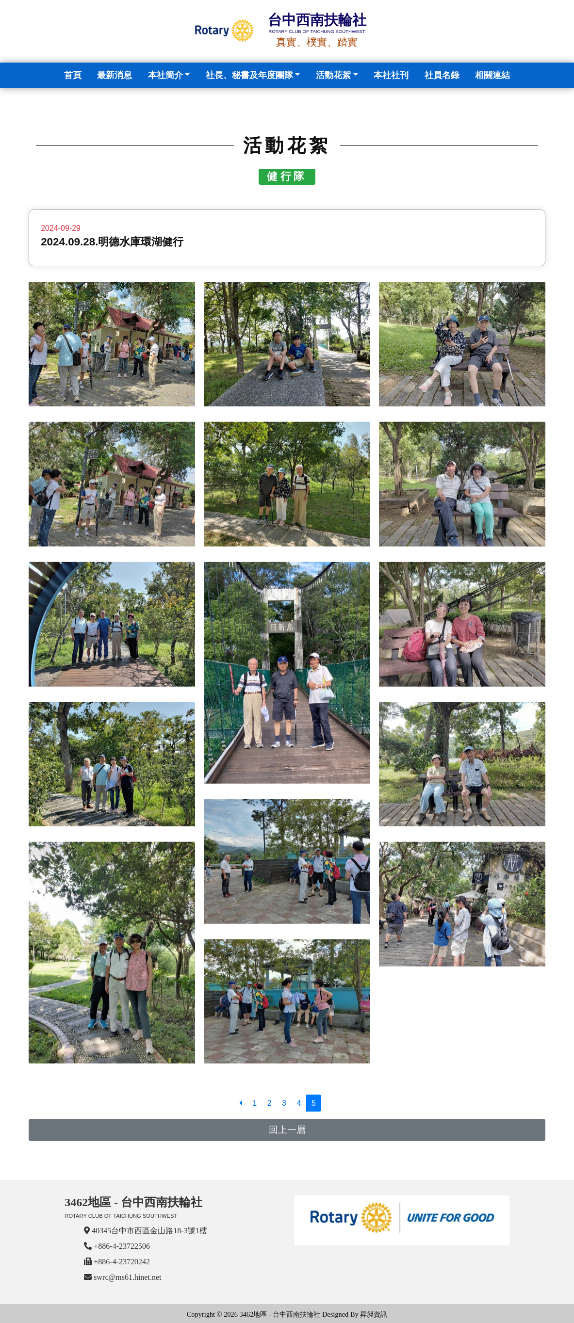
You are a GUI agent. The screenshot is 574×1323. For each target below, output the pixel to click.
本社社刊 (391, 75)
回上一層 (287, 1130)
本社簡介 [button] (165, 75)
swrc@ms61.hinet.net (127, 1277)
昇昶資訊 (373, 1314)
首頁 (74, 74)
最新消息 (114, 75)
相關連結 (492, 75)
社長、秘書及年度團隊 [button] (249, 75)
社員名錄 (442, 75)
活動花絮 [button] (333, 75)
